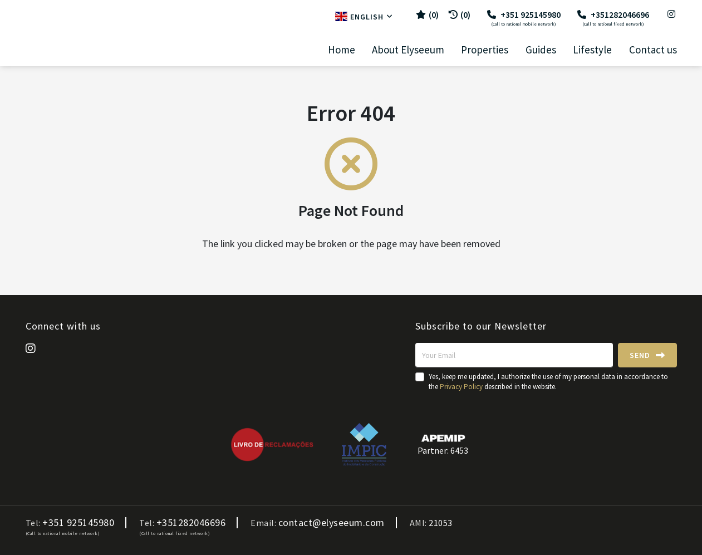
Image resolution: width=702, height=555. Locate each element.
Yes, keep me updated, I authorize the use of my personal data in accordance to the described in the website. (548, 381)
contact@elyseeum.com (331, 523)
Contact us (653, 49)
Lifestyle (592, 49)
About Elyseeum (408, 49)
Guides (541, 49)
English (364, 17)
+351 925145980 (524, 18)
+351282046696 (613, 18)
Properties (484, 49)
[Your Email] (514, 355)
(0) (459, 14)
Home (341, 49)
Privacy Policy (461, 386)
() (427, 14)
